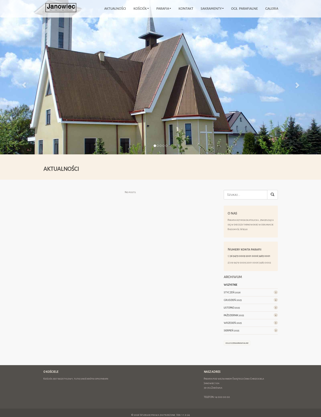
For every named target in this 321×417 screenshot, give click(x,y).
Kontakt (185, 8)
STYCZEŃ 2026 (232, 292)
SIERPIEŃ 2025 (231, 330)
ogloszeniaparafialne (237, 343)
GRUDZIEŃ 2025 (233, 300)
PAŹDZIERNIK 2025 (234, 315)
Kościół (141, 8)
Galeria (271, 8)
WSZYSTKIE (230, 284)
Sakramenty (212, 8)
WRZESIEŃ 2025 (233, 322)
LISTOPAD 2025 (232, 307)
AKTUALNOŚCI (115, 8)
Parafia (163, 8)
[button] (24, 77)
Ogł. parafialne (244, 8)
